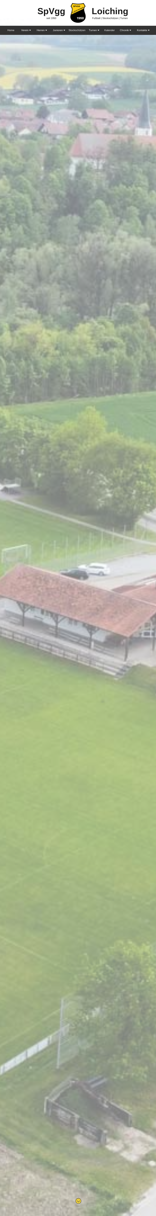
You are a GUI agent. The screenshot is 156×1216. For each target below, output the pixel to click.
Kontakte (143, 30)
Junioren (59, 30)
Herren (42, 30)
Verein (26, 30)
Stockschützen (77, 30)
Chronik (125, 30)
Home (10, 30)
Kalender (109, 30)
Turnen (94, 30)
